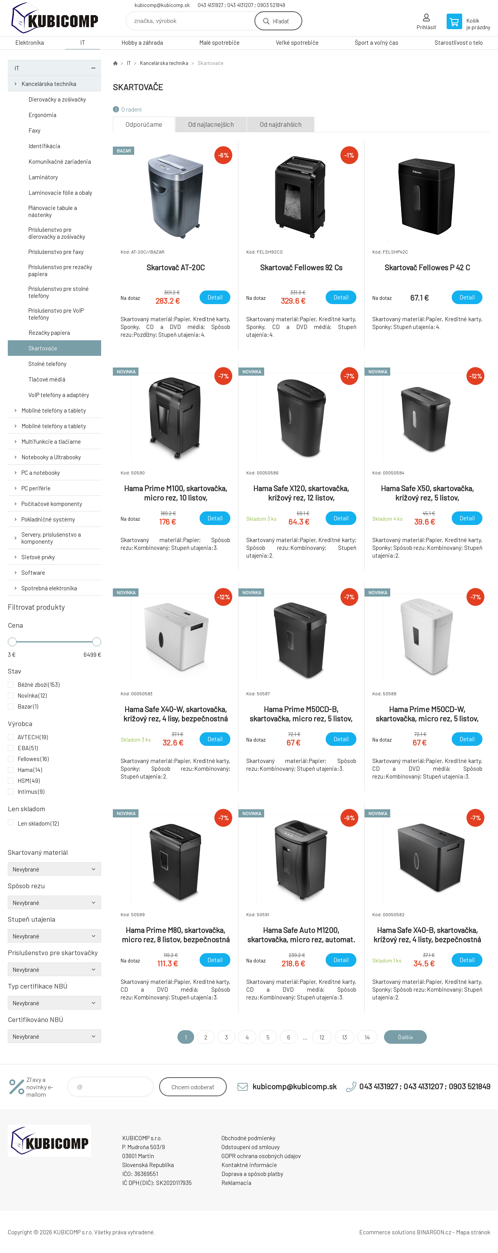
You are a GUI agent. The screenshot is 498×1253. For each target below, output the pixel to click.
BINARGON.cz (434, 1232)
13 (341, 1037)
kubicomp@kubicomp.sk (162, 5)
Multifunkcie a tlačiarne (51, 441)
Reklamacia (236, 1182)
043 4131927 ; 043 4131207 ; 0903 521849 (241, 5)
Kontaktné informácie (249, 1164)
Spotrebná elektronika (49, 588)
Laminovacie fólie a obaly (60, 192)
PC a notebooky (40, 472)
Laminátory (43, 176)
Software (33, 572)
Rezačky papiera (49, 332)
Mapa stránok (473, 1232)
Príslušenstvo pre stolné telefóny (58, 292)
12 (319, 1037)
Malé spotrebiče (219, 42)
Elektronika (29, 42)
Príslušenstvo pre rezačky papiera (60, 270)
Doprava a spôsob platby (252, 1173)
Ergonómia (42, 114)
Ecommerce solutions (387, 1232)
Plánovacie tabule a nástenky (52, 211)
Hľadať (281, 20)
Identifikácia (44, 145)
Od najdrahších (281, 124)
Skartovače (42, 348)
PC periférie (36, 488)
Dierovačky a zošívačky (57, 99)
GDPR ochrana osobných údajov (261, 1155)
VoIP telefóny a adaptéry (58, 394)
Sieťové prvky (38, 556)
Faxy (34, 130)
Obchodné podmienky (248, 1137)
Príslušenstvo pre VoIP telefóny (56, 314)
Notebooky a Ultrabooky (51, 456)
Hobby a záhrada (142, 42)
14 (364, 1037)
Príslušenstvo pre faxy (56, 251)
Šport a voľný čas (376, 42)
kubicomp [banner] (54, 18)
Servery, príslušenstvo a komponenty (51, 538)
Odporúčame (144, 124)
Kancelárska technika (48, 83)
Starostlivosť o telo (459, 42)
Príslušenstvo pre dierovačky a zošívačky (56, 233)
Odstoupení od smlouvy (250, 1146)
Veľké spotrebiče (297, 42)
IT (82, 42)
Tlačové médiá (46, 379)
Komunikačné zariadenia (59, 161)
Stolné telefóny (47, 363)
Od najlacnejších (211, 124)
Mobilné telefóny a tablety (53, 410)
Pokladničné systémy (48, 519)
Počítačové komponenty (51, 503)
